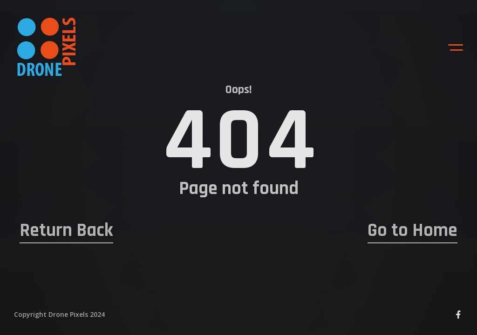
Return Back (66, 230)
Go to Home (412, 230)
